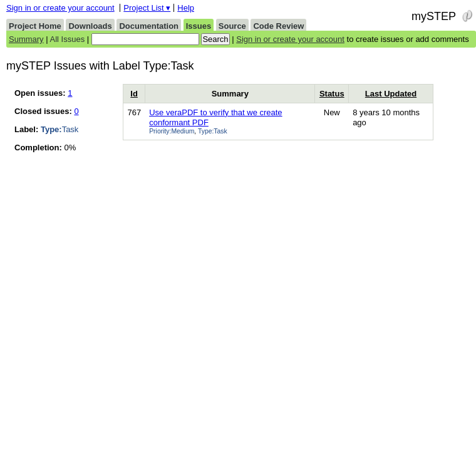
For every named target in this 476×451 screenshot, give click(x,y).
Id (134, 93)
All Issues (67, 39)
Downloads (89, 26)
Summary (26, 39)
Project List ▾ (146, 8)
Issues (198, 26)
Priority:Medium (171, 131)
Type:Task (212, 131)
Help (185, 8)
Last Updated (390, 93)
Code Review (278, 26)
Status (331, 93)
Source (232, 26)
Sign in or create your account (60, 8)
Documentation (148, 26)
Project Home (35, 26)
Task (59, 129)
